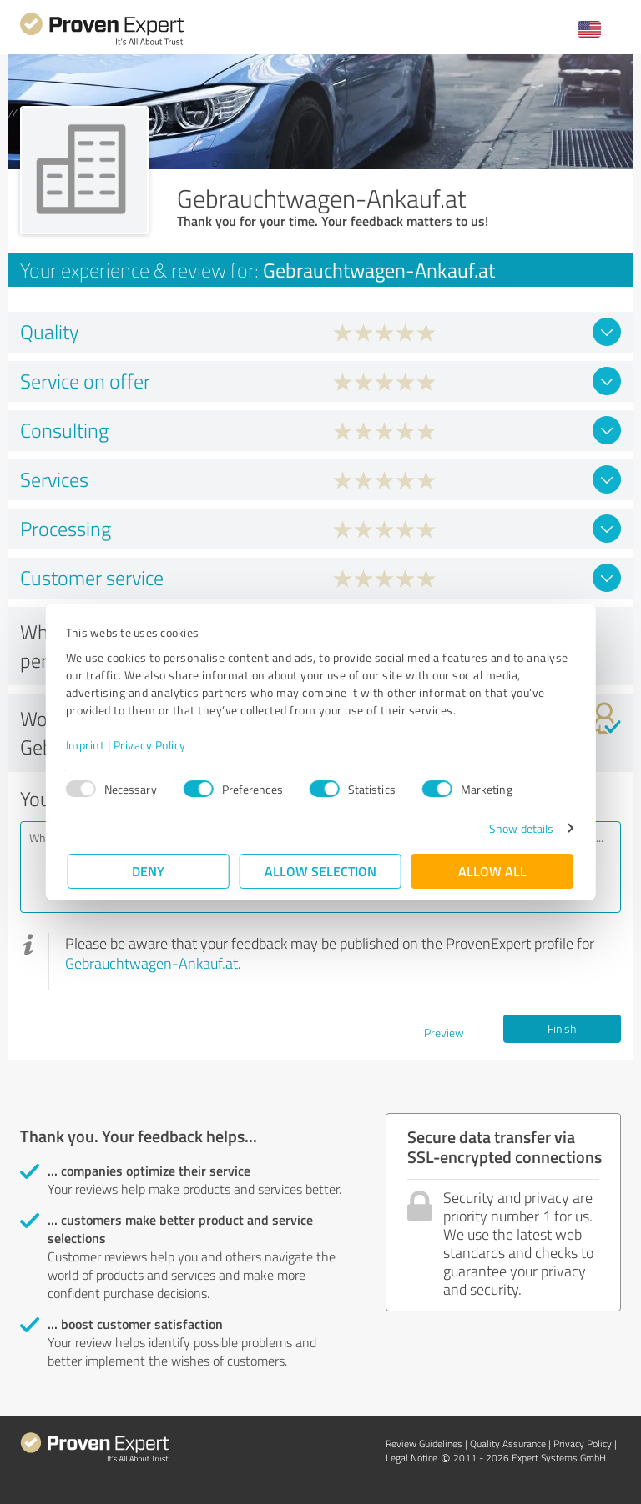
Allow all (492, 870)
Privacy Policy (151, 745)
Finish (562, 1028)
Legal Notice (411, 1458)
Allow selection (320, 870)
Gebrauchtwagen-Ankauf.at (151, 963)
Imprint (87, 745)
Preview (444, 1032)
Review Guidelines (424, 1443)
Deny (149, 870)
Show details (519, 828)
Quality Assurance (508, 1443)
